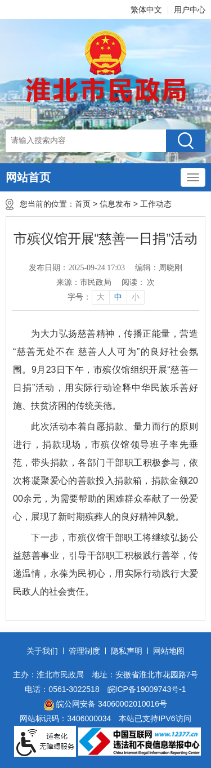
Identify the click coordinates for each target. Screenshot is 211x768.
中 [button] (118, 297)
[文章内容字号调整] (105, 297)
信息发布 (115, 203)
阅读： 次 (138, 282)
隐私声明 (126, 650)
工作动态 (158, 203)
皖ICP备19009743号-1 (146, 689)
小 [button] (136, 297)
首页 (83, 203)
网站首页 (28, 177)
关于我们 (42, 650)
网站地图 (169, 650)
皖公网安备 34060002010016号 (105, 705)
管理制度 (84, 650)
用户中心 (189, 9)
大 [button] (101, 297)
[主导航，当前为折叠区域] (193, 177)
